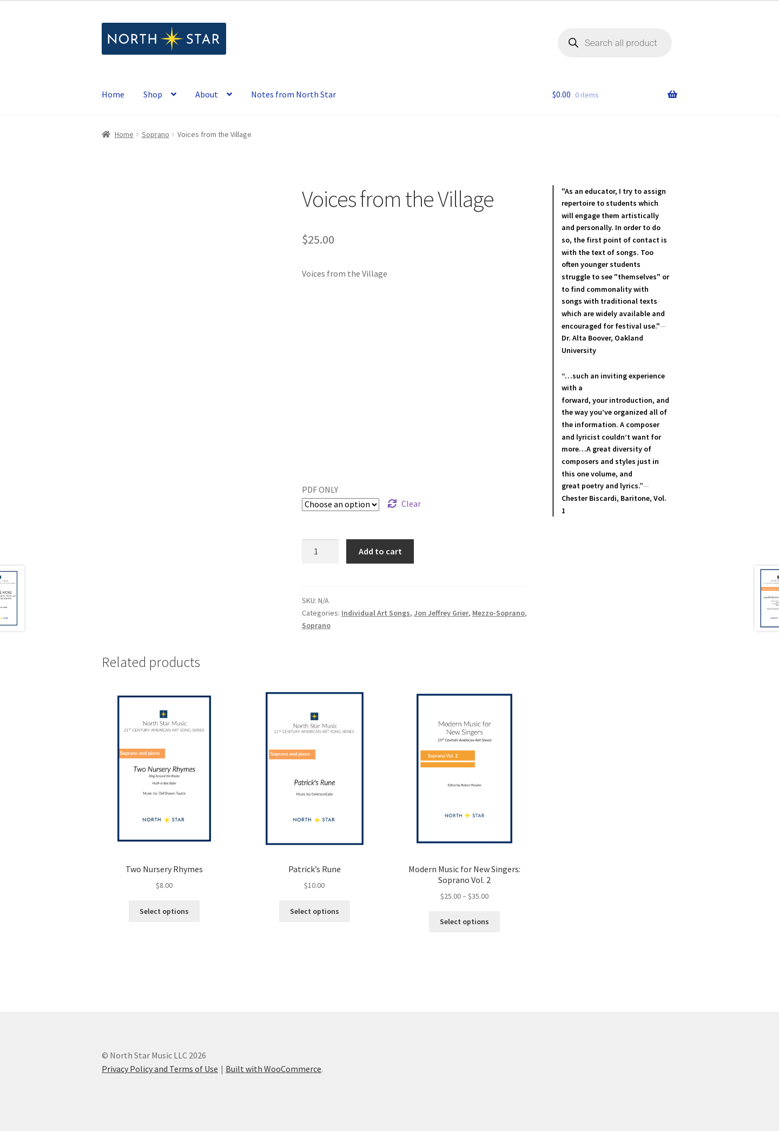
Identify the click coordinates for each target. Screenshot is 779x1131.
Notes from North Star (293, 94)
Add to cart (380, 551)
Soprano (155, 134)
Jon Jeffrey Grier (441, 613)
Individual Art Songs (375, 613)
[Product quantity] (320, 551)
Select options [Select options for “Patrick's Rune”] (314, 911)
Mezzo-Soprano (498, 613)
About (206, 94)
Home (113, 94)
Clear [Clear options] (411, 503)
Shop (152, 94)
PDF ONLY (320, 489)
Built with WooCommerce (273, 1068)
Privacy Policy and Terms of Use (160, 1068)
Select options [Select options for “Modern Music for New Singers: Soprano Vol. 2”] (464, 921)
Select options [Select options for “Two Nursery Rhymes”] (164, 911)
